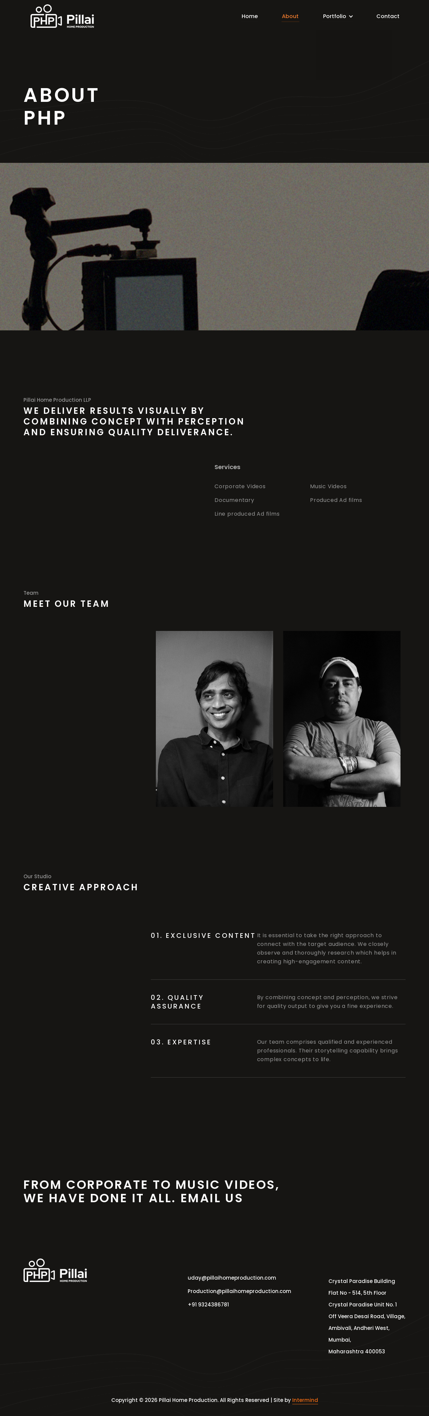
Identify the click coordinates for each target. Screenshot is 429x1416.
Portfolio (335, 16)
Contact (384, 16)
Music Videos (328, 486)
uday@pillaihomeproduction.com (232, 1277)
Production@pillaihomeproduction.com (233, 1291)
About (289, 16)
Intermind (305, 1400)
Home (250, 16)
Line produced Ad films (247, 514)
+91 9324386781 (208, 1304)
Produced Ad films (336, 500)
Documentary (234, 500)
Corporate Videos (240, 486)
